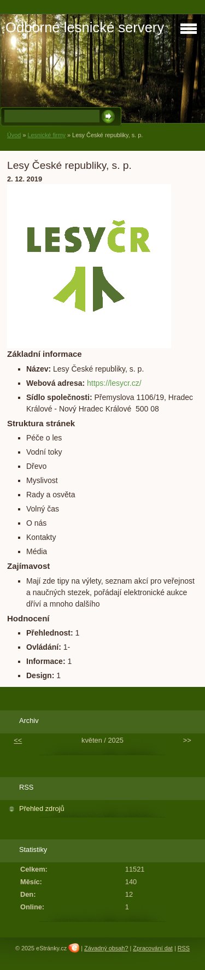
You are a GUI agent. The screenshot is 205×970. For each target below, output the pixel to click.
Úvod (14, 135)
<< (18, 740)
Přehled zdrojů (42, 808)
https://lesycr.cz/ (114, 383)
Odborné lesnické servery (84, 27)
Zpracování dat (153, 948)
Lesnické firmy (46, 135)
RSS (184, 948)
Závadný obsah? (106, 948)
